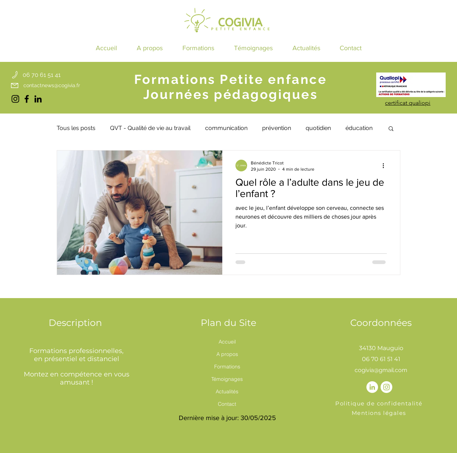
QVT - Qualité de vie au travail (150, 128)
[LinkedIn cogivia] (38, 99)
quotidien (318, 128)
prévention (276, 128)
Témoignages (227, 379)
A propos (227, 354)
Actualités (227, 391)
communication (226, 128)
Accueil (227, 341)
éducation (359, 128)
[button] (198, 47)
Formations (227, 366)
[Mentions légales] (379, 413)
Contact (227, 404)
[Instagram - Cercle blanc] (386, 387)
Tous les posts (76, 128)
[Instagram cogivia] (15, 99)
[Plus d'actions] (385, 165)
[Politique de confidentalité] (379, 403)
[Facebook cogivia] (27, 99)
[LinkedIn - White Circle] (372, 387)
